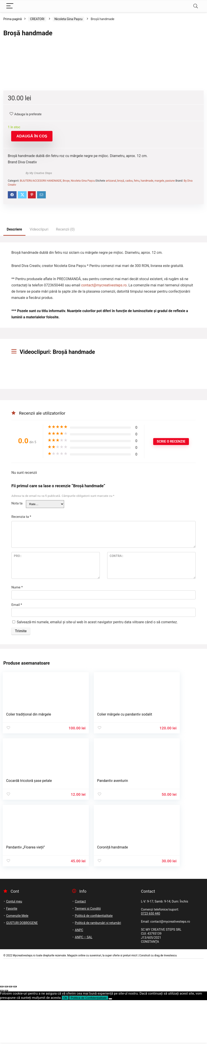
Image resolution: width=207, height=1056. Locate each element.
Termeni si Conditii (88, 964)
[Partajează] (10, 1042)
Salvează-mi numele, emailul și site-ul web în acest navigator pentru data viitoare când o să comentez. (97, 743)
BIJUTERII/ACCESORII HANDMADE (41, 301)
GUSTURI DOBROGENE (22, 978)
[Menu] (9, 6)
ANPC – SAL (83, 993)
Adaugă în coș (32, 257)
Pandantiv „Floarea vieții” (94, 904)
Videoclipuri (39, 350)
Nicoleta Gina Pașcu (68, 19)
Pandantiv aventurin (22, 904)
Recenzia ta (21, 637)
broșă (120, 301)
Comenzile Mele (17, 971)
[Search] (195, 6)
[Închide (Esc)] (15, 1042)
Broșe (66, 301)
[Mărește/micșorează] (2, 1042)
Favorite (11, 964)
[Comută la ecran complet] (6, 1042)
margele (159, 301)
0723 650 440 (150, 969)
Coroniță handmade (159, 904)
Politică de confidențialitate (94, 971)
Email (16, 725)
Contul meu (14, 957)
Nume (17, 708)
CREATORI (37, 19)
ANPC (79, 986)
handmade (147, 301)
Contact (80, 957)
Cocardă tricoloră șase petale (167, 835)
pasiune (170, 301)
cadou (129, 301)
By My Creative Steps (39, 293)
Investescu (170, 1011)
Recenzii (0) (65, 350)
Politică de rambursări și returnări (98, 978)
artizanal (111, 301)
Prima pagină (12, 19)
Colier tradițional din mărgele (29, 835)
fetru (137, 301)
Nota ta (17, 624)
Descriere (14, 350)
